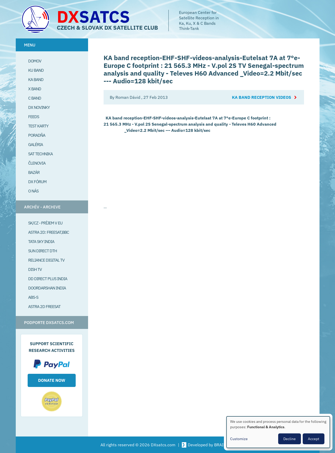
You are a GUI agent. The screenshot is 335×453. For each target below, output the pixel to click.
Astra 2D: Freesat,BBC (48, 232)
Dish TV (35, 269)
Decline (289, 438)
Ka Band (35, 79)
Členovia (36, 163)
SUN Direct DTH (42, 250)
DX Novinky (39, 107)
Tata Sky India (41, 241)
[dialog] (278, 432)
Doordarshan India (47, 287)
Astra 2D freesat (44, 306)
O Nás (33, 190)
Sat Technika (40, 153)
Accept (313, 438)
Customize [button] (239, 438)
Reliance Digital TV (46, 260)
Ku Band (36, 70)
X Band (34, 88)
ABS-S (33, 297)
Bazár (34, 172)
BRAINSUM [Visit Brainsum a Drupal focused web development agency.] (224, 444)
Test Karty (38, 125)
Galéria (35, 144)
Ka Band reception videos (261, 97)
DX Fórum (37, 181)
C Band (34, 98)
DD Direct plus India (47, 278)
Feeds (33, 116)
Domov (34, 60)
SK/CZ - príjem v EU (45, 222)
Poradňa (36, 135)
